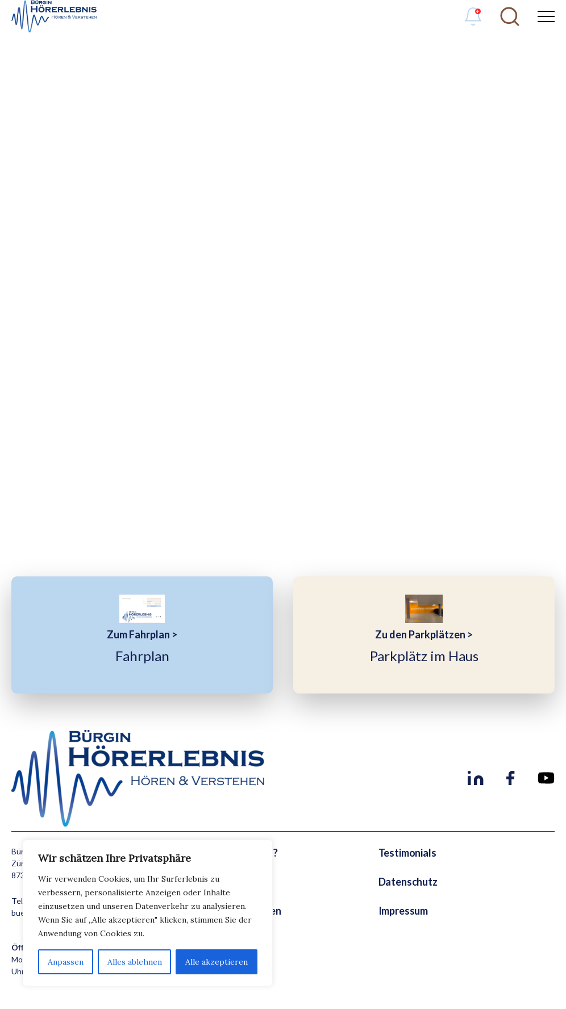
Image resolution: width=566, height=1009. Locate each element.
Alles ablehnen (134, 962)
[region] (148, 913)
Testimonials (407, 852)
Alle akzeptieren (216, 962)
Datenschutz (408, 881)
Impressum (403, 910)
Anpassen (66, 962)
